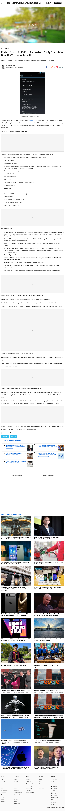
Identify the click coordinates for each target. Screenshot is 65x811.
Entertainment (4, 794)
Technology (3, 792)
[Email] (60, 67)
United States (41, 788)
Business (3, 786)
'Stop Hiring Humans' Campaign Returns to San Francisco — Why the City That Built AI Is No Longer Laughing (15, 742)
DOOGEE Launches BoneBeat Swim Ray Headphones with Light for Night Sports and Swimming (47, 455)
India (40, 781)
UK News (3, 781)
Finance (15, 788)
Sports (2, 799)
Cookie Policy (29, 788)
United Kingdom (42, 786)
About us (28, 779)
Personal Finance (4, 790)
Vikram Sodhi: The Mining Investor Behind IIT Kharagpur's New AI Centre (47, 446)
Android (31, 120)
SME (2, 788)
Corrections (28, 790)
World (2, 779)
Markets (2, 783)
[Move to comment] (62, 67)
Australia (40, 779)
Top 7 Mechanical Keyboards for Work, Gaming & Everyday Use (16, 454)
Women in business (18, 794)
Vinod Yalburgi (11, 65)
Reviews (2, 801)
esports (15, 797)
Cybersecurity (16, 790)
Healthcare (16, 783)
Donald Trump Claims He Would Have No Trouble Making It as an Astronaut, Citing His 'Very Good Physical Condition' (47, 665)
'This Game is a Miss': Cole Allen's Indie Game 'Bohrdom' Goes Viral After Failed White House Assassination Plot (13, 665)
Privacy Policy (29, 786)
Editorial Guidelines (48, 475)
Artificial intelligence (18, 792)
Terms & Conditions (30, 783)
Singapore (41, 783)
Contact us (28, 781)
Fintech (15, 801)
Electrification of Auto (18, 786)
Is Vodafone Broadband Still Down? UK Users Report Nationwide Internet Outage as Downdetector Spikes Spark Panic (15, 589)
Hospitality (16, 781)
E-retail (15, 779)
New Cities (16, 799)
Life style (3, 797)
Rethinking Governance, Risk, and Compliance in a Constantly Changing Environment (15, 447)
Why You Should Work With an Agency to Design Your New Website (16, 462)
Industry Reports (17, 803)
